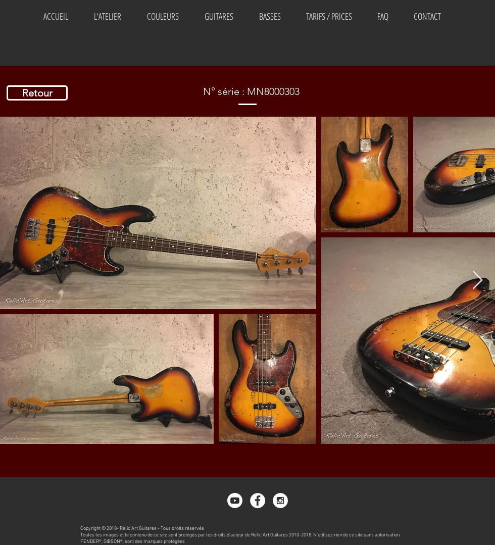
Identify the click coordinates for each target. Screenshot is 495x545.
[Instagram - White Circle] (280, 500)
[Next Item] (477, 280)
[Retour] (37, 93)
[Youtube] (234, 500)
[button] (162, 16)
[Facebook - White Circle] (257, 500)
